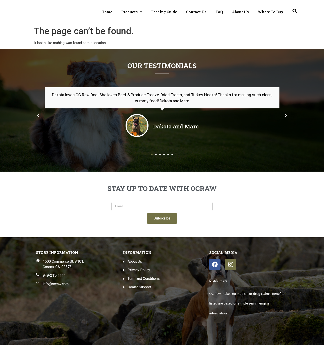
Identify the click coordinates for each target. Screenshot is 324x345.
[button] (38, 116)
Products (131, 12)
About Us (240, 11)
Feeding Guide (164, 11)
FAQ (219, 11)
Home (106, 11)
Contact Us (196, 11)
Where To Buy (271, 11)
